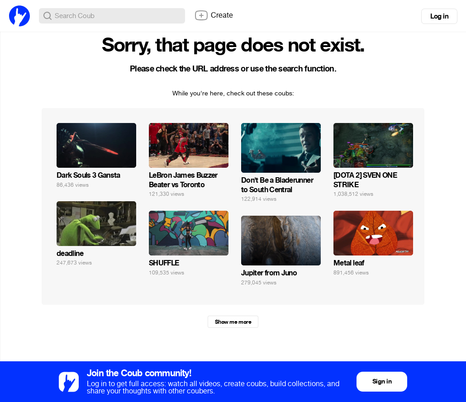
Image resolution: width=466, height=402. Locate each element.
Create (213, 15)
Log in (439, 16)
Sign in (381, 381)
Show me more (233, 322)
